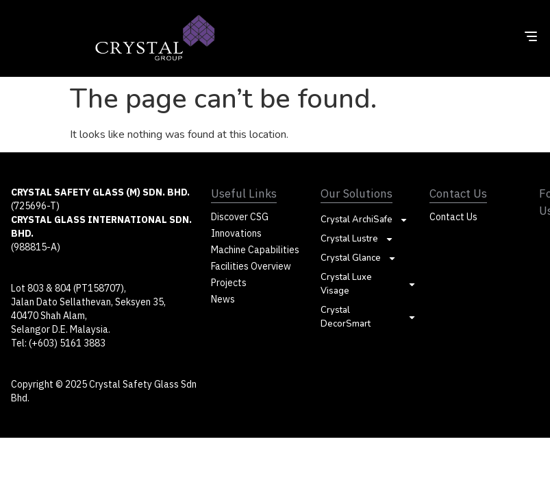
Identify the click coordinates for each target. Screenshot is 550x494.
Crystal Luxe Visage (368, 284)
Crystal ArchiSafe (364, 219)
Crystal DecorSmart (368, 317)
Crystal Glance (359, 258)
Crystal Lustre (357, 238)
